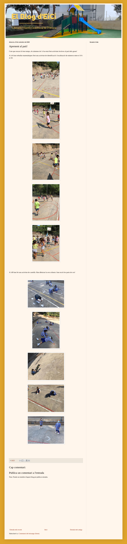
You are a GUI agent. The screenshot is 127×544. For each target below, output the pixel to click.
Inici (45, 530)
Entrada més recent (16, 530)
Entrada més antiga (76, 530)
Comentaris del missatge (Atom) (29, 533)
